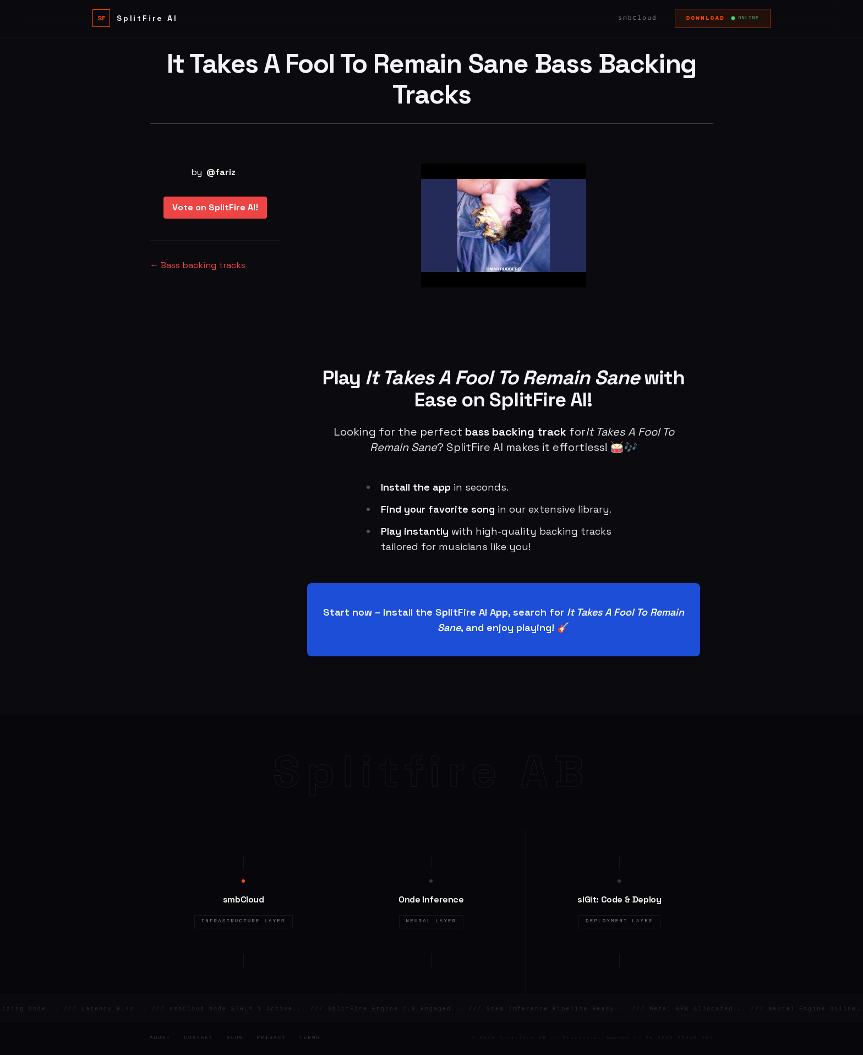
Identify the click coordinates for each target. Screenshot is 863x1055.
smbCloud (637, 18)
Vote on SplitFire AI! (215, 207)
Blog (235, 1038)
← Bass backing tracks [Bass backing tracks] (197, 265)
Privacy (271, 1038)
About (160, 1038)
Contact (199, 1038)
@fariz (221, 172)
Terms (309, 1038)
